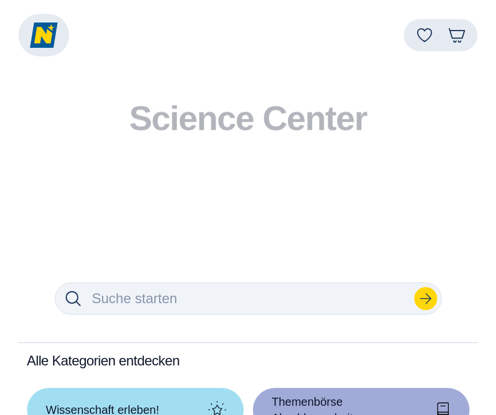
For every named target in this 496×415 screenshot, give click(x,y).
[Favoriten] (424, 35)
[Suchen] (425, 298)
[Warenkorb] (457, 35)
